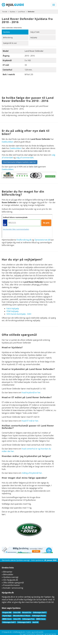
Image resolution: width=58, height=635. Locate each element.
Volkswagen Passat (39, 616)
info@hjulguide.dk (19, 632)
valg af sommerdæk (24, 157)
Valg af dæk (34, 32)
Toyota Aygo (7, 616)
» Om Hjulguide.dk (10, 580)
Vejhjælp (33, 37)
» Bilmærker (7, 571)
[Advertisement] (29, 87)
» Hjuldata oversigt (10, 577)
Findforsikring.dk (24, 239)
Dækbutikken (7, 141)
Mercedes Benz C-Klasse (21, 616)
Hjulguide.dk (7, 632)
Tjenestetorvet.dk (42, 239)
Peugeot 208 (7, 612)
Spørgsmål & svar (10, 43)
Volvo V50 (16, 612)
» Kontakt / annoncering (12, 588)
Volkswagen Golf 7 (39, 612)
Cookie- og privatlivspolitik (34, 632)
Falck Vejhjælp (12, 308)
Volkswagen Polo (28, 619)
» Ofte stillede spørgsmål (13, 582)
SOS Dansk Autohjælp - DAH (18, 314)
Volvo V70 (17, 619)
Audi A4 (35, 622)
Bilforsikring (8, 37)
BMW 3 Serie (7, 619)
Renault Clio (26, 612)
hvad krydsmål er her (31, 392)
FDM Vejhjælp (12, 311)
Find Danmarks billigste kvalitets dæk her (19, 162)
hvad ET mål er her (30, 420)
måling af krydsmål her (32, 473)
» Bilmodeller (7, 574)
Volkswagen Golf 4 (24, 622)
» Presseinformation (11, 585)
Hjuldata (6, 32)
